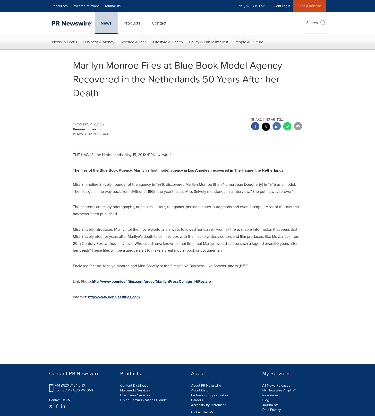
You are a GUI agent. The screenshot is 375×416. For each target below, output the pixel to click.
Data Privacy (271, 409)
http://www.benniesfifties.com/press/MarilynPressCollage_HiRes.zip (151, 281)
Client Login (281, 6)
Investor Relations (86, 6)
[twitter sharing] (266, 127)
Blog (265, 400)
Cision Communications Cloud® (143, 400)
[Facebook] (57, 406)
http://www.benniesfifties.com (114, 297)
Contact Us (59, 400)
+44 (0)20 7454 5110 (252, 6)
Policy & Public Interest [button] (208, 42)
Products (131, 23)
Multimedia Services (135, 390)
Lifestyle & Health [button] (168, 42)
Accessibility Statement (208, 404)
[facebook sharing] (255, 127)
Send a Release (309, 6)
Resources (59, 6)
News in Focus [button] (64, 42)
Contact (159, 23)
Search (316, 23)
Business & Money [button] (98, 42)
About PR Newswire (206, 385)
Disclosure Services (135, 395)
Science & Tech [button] (134, 42)
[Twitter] (51, 406)
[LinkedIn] (63, 406)
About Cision (200, 390)
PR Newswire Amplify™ (279, 390)
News (106, 23)
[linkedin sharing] (277, 127)
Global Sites (202, 412)
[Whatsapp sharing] (287, 127)
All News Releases (276, 385)
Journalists (112, 6)
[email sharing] (298, 127)
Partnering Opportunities (209, 395)
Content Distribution (135, 385)
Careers (197, 400)
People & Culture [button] (248, 42)
